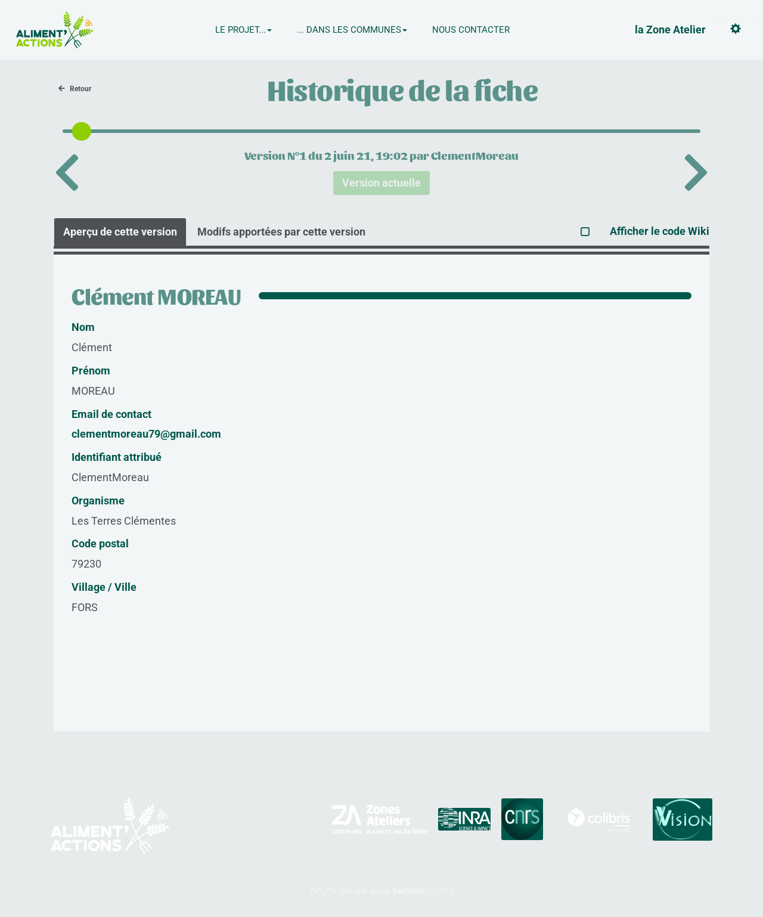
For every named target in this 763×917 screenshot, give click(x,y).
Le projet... (243, 29)
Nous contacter (471, 29)
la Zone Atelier (670, 29)
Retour (74, 89)
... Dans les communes (352, 29)
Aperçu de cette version (120, 231)
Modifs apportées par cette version (281, 231)
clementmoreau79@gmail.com (146, 433)
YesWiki (408, 890)
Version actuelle (381, 182)
